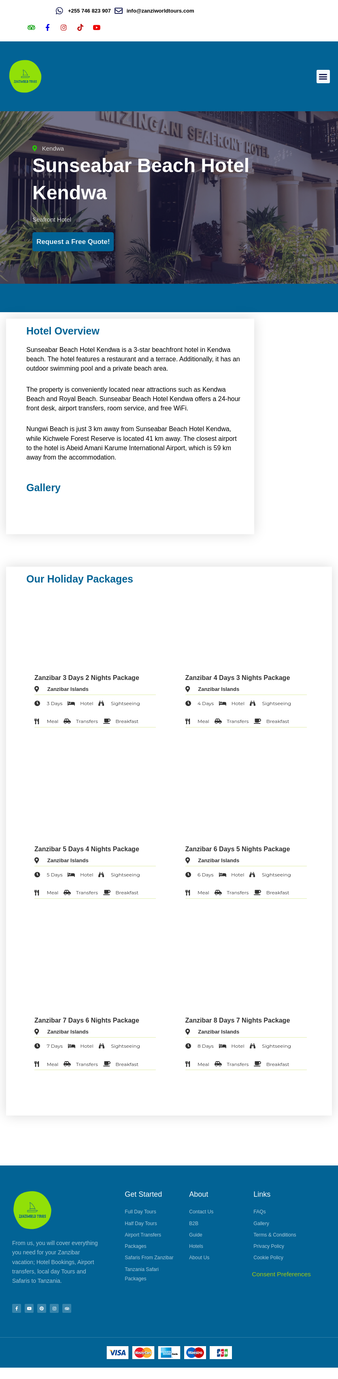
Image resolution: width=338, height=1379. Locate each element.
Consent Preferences (281, 1285)
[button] (323, 76)
